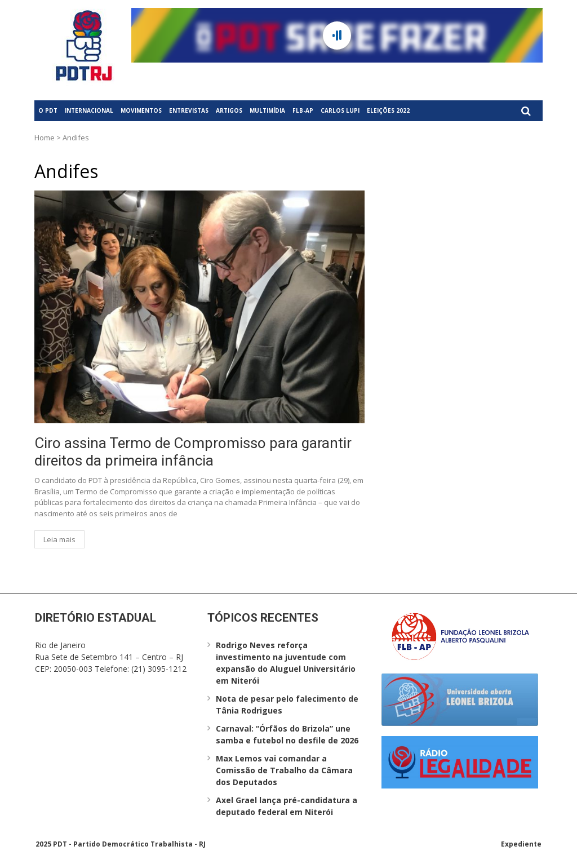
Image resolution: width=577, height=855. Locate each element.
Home (44, 137)
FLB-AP (302, 110)
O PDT (47, 110)
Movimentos (141, 110)
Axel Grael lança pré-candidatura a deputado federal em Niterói (286, 806)
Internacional (89, 110)
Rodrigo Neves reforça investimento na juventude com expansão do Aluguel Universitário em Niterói (286, 663)
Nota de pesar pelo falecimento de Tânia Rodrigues (287, 704)
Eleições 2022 (388, 110)
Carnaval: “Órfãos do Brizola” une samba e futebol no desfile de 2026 (287, 734)
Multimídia (267, 110)
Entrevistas (188, 110)
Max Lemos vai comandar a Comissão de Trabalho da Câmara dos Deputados (284, 770)
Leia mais (59, 539)
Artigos (229, 110)
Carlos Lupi (340, 110)
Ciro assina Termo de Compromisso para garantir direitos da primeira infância (193, 452)
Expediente (521, 844)
